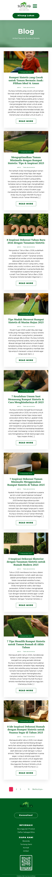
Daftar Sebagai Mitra (26, 832)
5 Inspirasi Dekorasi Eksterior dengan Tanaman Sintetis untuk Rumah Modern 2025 (26, 561)
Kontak (26, 848)
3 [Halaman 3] (20, 789)
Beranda (26, 841)
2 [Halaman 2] (16, 789)
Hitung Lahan (26, 15)
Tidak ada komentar (29, 87)
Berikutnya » (37, 789)
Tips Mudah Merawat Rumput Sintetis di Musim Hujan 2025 (26, 321)
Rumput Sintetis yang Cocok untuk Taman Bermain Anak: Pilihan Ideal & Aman (26, 80)
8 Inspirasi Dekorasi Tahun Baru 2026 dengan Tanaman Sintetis (26, 241)
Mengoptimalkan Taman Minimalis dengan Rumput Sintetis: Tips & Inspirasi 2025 (26, 160)
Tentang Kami (26, 844)
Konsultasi (26, 815)
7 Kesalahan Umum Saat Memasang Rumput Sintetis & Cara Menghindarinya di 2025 (26, 399)
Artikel (26, 851)
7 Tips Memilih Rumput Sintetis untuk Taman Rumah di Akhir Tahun (26, 644)
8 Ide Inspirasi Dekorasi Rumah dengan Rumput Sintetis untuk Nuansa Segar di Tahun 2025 (26, 729)
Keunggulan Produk (26, 829)
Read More (26, 121)
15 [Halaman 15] (28, 789)
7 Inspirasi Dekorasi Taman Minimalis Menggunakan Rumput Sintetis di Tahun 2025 (26, 481)
